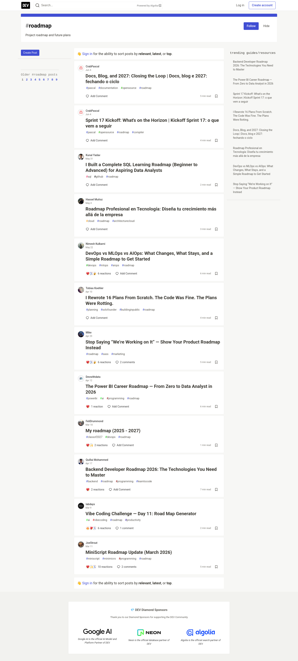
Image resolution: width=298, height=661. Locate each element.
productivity (132, 520)
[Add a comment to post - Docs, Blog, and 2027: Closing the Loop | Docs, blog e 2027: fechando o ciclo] (97, 96)
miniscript (93, 559)
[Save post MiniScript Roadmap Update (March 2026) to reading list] (216, 567)
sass (104, 354)
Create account (262, 5)
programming (115, 398)
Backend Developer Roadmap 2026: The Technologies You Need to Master (151, 472)
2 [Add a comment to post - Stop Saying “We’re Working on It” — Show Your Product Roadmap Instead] (125, 362)
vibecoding (100, 520)
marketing (118, 354)
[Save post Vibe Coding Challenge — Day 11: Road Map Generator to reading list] (216, 528)
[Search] (37, 5)
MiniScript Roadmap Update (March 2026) (129, 552)
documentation (108, 88)
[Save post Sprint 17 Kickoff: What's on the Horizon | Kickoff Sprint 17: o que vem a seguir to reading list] (216, 140)
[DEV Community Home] (25, 5)
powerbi (91, 398)
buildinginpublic (130, 310)
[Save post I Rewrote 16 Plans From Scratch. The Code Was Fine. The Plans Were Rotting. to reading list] (216, 318)
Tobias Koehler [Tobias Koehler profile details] (94, 288)
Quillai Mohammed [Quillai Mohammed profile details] (97, 459)
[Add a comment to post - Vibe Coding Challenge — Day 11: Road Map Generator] (98, 528)
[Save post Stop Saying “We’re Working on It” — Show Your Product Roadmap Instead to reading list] (216, 362)
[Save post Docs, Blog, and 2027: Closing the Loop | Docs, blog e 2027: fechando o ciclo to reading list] (216, 96)
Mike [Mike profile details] (88, 332)
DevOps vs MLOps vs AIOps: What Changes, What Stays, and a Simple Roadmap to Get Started (149, 256)
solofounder (109, 310)
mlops (103, 265)
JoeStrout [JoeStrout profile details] (91, 542)
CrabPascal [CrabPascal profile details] (92, 66)
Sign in (87, 54)
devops (91, 265)
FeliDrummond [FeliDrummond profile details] (94, 421)
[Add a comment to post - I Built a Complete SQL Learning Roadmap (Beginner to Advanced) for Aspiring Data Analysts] (97, 185)
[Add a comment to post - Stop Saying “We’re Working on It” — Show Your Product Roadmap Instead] (98, 362)
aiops (115, 265)
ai (102, 398)
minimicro (109, 559)
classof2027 (94, 437)
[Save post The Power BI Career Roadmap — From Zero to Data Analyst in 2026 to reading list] (216, 406)
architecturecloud (123, 221)
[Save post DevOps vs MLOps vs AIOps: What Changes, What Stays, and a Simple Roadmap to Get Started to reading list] (216, 273)
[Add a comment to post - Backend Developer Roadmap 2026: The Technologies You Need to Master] (95, 489)
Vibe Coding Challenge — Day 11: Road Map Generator (141, 513)
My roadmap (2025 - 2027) (113, 430)
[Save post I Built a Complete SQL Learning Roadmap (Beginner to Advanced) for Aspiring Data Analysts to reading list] (216, 185)
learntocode (144, 481)
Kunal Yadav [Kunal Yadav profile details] (93, 155)
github (98, 177)
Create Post (30, 52)
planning (92, 310)
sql (88, 177)
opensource (128, 88)
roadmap (145, 88)
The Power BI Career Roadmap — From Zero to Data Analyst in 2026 (149, 389)
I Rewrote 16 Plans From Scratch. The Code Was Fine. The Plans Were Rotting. (151, 300)
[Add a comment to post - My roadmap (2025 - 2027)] (97, 445)
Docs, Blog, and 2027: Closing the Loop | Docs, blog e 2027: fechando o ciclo (146, 78)
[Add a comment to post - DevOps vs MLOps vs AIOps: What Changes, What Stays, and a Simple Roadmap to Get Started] (98, 273)
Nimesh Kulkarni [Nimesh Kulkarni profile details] (95, 243)
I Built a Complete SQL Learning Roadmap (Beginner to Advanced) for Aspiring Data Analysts (141, 167)
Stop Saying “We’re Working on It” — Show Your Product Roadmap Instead (153, 344)
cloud (90, 221)
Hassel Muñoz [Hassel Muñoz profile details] (94, 199)
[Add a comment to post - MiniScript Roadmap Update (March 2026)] (99, 566)
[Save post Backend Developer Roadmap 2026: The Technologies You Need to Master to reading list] (216, 489)
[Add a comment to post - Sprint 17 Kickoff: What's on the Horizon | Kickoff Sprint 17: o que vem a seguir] (97, 140)
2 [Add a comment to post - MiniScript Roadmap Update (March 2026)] (126, 567)
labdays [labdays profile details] (90, 504)
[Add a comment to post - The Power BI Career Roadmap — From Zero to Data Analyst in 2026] (94, 406)
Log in (240, 5)
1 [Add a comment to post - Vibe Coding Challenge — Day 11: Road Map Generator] (124, 528)
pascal (91, 88)
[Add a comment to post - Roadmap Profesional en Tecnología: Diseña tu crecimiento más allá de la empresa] (97, 229)
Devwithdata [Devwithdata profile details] (93, 376)
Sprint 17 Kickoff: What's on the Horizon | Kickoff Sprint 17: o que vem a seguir (152, 123)
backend (92, 481)
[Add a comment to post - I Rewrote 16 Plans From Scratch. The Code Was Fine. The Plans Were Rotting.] (97, 318)
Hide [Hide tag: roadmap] (266, 26)
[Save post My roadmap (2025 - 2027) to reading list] (216, 445)
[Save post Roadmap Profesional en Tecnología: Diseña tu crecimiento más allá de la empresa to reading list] (216, 229)
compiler (138, 132)
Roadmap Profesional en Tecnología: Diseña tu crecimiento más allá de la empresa (151, 211)
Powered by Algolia (149, 5)
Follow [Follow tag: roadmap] (251, 26)
